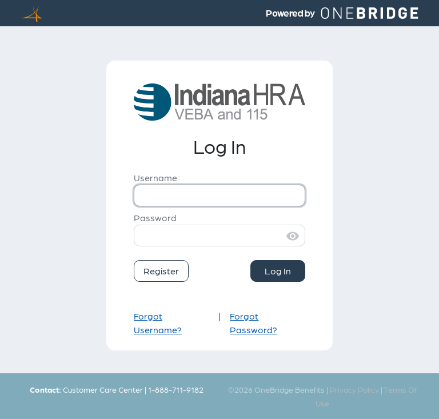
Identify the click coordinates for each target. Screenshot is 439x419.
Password (155, 217)
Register (161, 270)
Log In (278, 270)
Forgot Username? (158, 322)
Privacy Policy (354, 389)
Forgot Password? (253, 322)
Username (155, 177)
